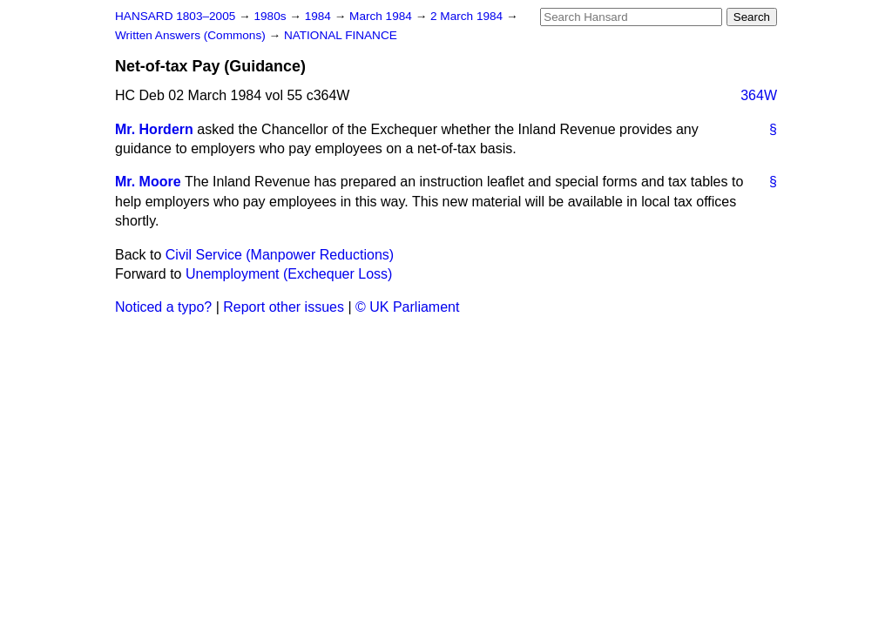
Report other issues (283, 307)
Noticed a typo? (163, 307)
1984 (319, 16)
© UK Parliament (407, 307)
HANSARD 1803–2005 (175, 16)
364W (758, 95)
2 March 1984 (468, 16)
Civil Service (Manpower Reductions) (280, 254)
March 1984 (382, 16)
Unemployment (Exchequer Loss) (289, 273)
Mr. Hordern (154, 129)
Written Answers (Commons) (192, 35)
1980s (271, 16)
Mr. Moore (148, 181)
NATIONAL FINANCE (340, 35)
